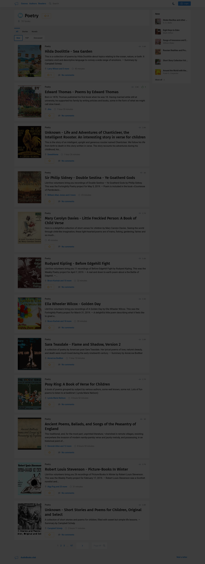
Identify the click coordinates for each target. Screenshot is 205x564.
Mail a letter (182, 557)
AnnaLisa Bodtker (55, 358)
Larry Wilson (53, 69)
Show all (160, 80)
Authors (33, 3)
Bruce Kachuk (53, 281)
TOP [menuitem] (27, 38)
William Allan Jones (56, 195)
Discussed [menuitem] (38, 38)
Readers (42, 3)
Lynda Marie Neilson (56, 398)
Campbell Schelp (54, 528)
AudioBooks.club (25, 557)
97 (71, 545)
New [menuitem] (18, 38)
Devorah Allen (53, 446)
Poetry (48, 46)
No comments (66, 75)
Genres (24, 3)
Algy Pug (51, 486)
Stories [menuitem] (25, 31)
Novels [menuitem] (34, 31)
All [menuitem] (17, 31)
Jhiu (49, 109)
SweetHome (52, 154)
